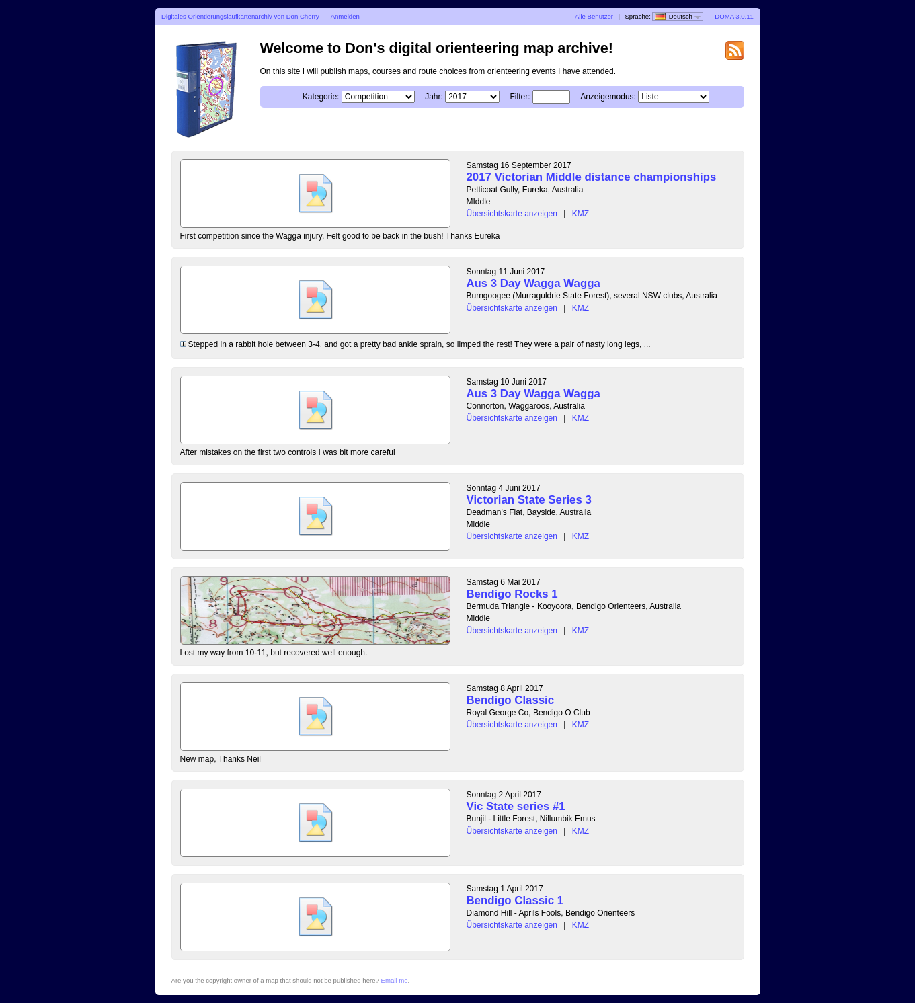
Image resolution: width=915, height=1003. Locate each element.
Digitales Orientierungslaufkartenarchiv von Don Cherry (240, 16)
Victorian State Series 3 (529, 499)
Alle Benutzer (594, 16)
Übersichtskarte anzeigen (512, 213)
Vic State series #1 (516, 806)
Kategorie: (321, 97)
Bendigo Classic (511, 700)
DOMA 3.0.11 (734, 16)
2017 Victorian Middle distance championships (592, 177)
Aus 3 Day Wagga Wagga (533, 283)
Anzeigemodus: (608, 97)
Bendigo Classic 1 (515, 900)
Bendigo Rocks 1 (512, 594)
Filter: (520, 97)
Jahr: (434, 97)
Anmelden (345, 16)
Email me (394, 980)
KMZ (580, 213)
